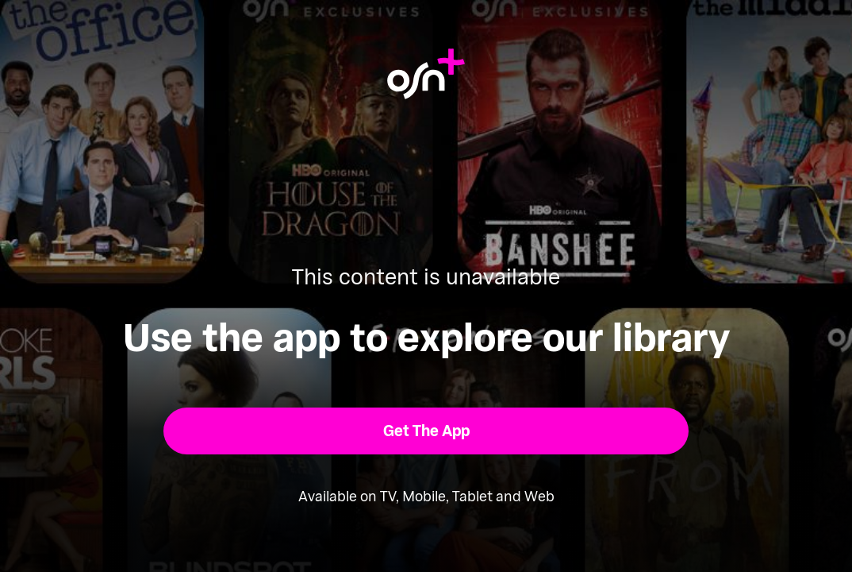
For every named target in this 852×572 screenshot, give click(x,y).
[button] (426, 431)
